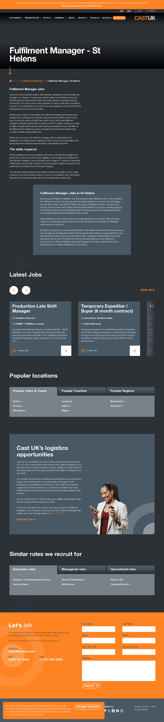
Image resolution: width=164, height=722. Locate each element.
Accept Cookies (88, 707)
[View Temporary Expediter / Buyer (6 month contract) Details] (135, 351)
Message (118, 669)
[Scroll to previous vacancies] (13, 290)
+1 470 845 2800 (51, 660)
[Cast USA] (121, 11)
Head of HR (116, 580)
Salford (66, 406)
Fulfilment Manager (33, 81)
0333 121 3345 (57, 514)
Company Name (138, 650)
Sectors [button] (46, 18)
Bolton (16, 401)
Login (138, 11)
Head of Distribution (73, 580)
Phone (138, 638)
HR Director (68, 584)
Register (150, 11)
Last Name (138, 627)
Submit (89, 685)
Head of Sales (20, 584)
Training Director (119, 584)
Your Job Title (98, 650)
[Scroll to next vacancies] (26, 290)
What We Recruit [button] (32, 18)
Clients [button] (71, 18)
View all (146, 290)
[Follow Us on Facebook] (117, 710)
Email (98, 638)
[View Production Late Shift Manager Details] (66, 351)
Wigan (65, 411)
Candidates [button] (59, 18)
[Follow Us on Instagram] (121, 710)
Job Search (106, 18)
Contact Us (118, 18)
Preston (17, 406)
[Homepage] (129, 11)
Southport (116, 406)
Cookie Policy (38, 715)
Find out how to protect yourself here (82, 6)
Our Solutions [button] (15, 18)
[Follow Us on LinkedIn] (113, 710)
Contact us (25, 519)
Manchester (117, 401)
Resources (94, 18)
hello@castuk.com (22, 651)
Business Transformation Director (32, 580)
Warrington (19, 411)
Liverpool (67, 401)
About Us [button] (82, 18)
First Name (98, 627)
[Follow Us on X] (108, 710)
